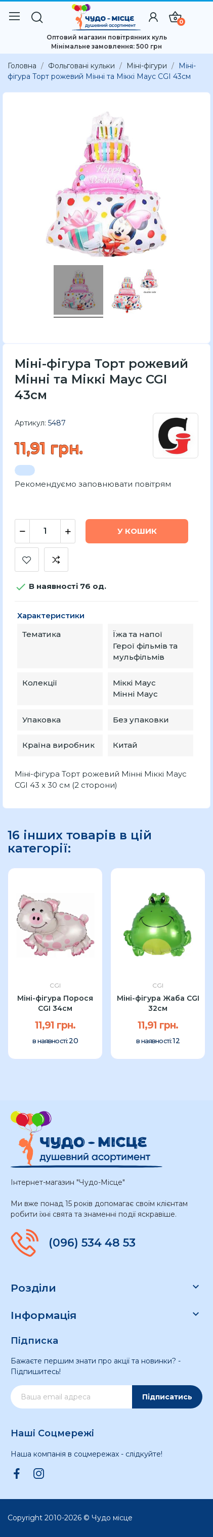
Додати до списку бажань (27, 559)
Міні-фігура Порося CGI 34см (55, 1003)
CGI (55, 986)
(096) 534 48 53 (92, 1243)
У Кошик (137, 531)
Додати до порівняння (56, 559)
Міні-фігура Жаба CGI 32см (158, 1003)
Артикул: (30, 423)
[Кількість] (45, 531)
